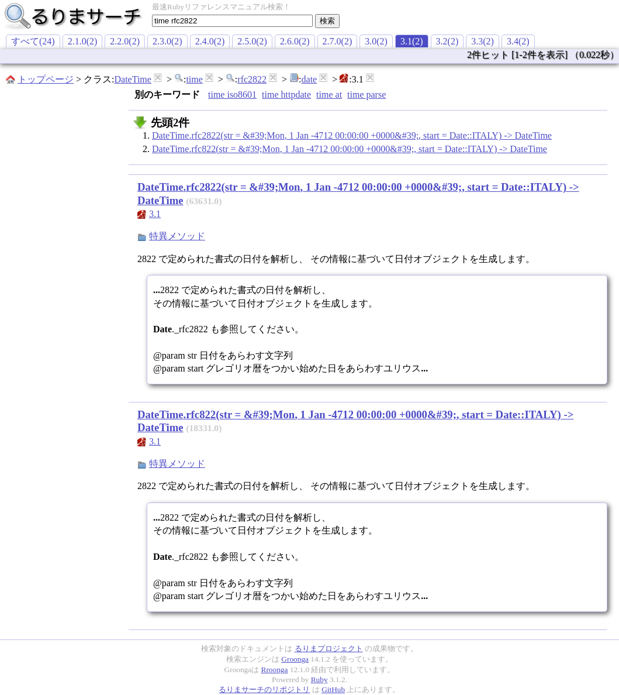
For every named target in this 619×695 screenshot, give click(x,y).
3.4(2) (518, 41)
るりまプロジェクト (329, 648)
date (309, 79)
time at (329, 94)
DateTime (132, 79)
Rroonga (274, 669)
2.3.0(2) (167, 41)
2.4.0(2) (210, 41)
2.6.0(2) (295, 41)
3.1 (155, 214)
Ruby (319, 679)
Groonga (295, 659)
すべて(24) (33, 41)
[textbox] (232, 21)
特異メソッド (177, 236)
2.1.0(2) (83, 41)
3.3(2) (482, 41)
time (194, 79)
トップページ (46, 79)
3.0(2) (376, 41)
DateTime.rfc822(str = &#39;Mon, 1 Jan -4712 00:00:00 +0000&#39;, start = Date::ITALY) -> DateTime (349, 149)
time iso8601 (232, 94)
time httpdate (286, 94)
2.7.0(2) (337, 41)
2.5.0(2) (252, 41)
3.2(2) (447, 41)
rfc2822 (252, 79)
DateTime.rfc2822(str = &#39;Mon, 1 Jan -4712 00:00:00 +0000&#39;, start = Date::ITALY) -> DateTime (352, 135)
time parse (366, 94)
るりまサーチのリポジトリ (264, 689)
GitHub (333, 689)
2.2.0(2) (125, 41)
